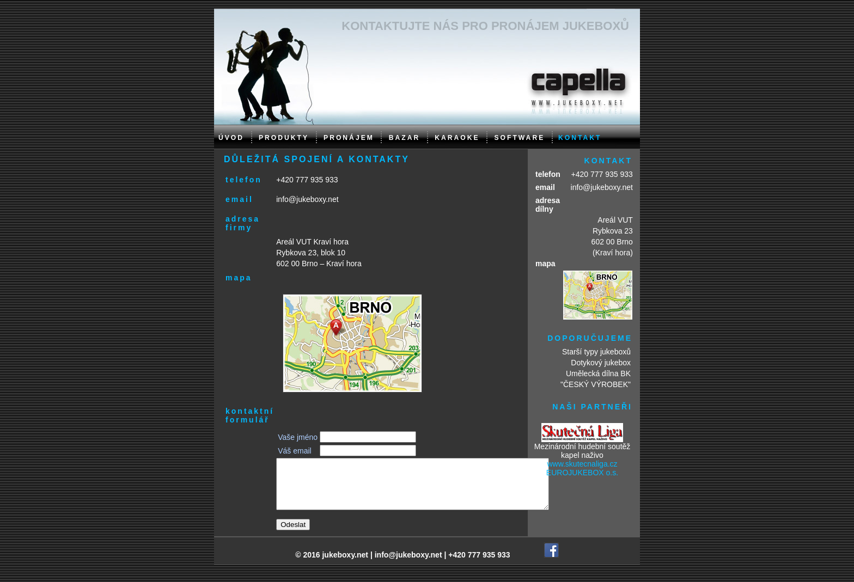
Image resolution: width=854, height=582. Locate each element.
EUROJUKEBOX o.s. (582, 472)
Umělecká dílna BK (598, 373)
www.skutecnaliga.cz (582, 464)
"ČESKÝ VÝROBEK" (595, 384)
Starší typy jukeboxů (596, 351)
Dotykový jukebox (601, 362)
